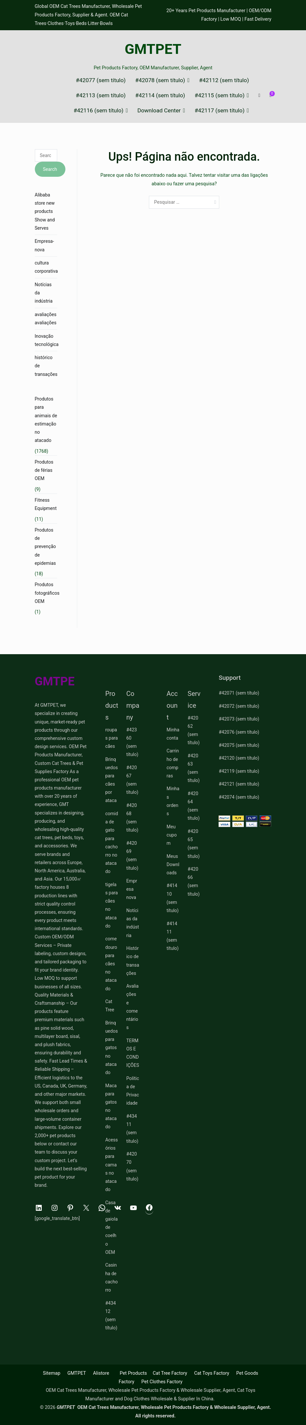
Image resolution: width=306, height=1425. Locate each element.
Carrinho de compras (173, 763)
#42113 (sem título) (101, 95)
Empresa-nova (44, 245)
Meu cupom (172, 835)
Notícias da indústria (44, 293)
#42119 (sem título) (239, 771)
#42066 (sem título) (194, 881)
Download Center (159, 110)
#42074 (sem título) (239, 797)
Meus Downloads (173, 864)
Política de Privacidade (132, 1091)
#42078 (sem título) (160, 80)
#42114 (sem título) (160, 95)
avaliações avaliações (46, 318)
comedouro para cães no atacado (111, 963)
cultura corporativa (46, 267)
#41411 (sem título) (173, 936)
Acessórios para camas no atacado (111, 1164)
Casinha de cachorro (111, 1277)
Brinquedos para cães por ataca (111, 780)
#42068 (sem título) (132, 818)
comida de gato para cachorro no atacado (111, 842)
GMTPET (153, 49)
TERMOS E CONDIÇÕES (132, 1053)
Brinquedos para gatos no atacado (111, 1047)
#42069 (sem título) (132, 855)
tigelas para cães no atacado (111, 905)
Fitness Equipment (46, 504)
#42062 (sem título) (194, 730)
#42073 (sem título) (239, 719)
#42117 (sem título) (220, 110)
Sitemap (51, 1373)
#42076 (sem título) (239, 732)
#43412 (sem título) (111, 1315)
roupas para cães (111, 738)
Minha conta (173, 734)
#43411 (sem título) (132, 1129)
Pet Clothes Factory (161, 1382)
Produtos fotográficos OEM (47, 593)
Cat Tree (109, 1005)
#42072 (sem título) (239, 706)
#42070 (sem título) (132, 1166)
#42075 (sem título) (239, 745)
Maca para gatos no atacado (111, 1106)
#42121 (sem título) (239, 784)
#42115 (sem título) (220, 95)
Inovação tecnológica (47, 340)
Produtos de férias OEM (44, 470)
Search (50, 169)
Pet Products (133, 1373)
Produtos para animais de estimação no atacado (46, 419)
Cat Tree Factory (170, 1373)
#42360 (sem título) (132, 742)
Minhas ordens (173, 801)
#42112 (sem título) (224, 80)
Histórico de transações (132, 961)
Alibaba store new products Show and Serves (45, 211)
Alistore (101, 1373)
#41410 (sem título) (173, 898)
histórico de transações (46, 366)
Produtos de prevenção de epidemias (45, 546)
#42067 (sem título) (132, 780)
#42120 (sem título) (239, 758)
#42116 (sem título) (99, 110)
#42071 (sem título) (239, 693)
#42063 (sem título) (194, 768)
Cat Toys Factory (211, 1373)
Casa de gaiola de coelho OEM (111, 1227)
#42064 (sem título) (194, 806)
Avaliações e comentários (132, 1006)
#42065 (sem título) (194, 844)
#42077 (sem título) (101, 80)
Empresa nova (131, 889)
